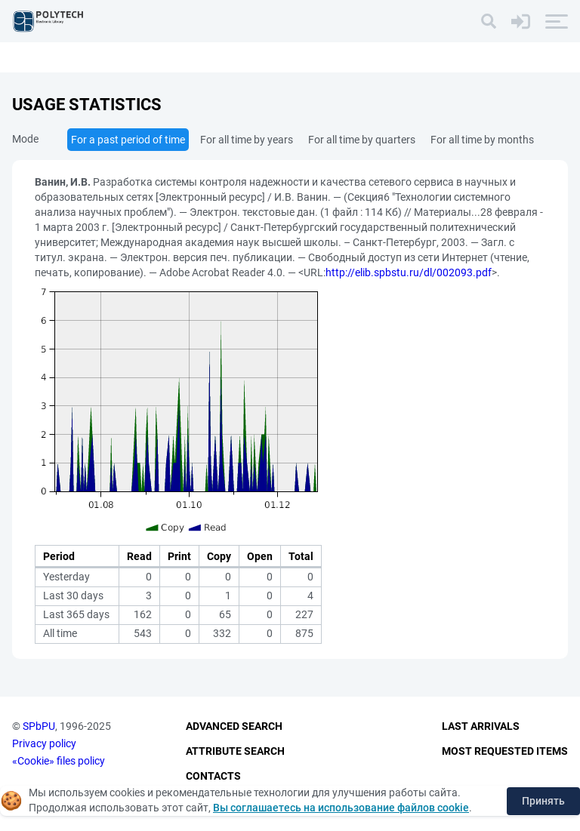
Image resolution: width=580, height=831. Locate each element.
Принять (543, 801)
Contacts (213, 776)
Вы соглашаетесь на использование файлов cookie (341, 808)
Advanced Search (234, 726)
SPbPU (39, 726)
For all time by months (482, 140)
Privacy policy (44, 743)
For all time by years (246, 140)
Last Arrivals (481, 726)
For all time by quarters (361, 140)
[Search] (488, 21)
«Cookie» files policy (58, 761)
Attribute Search (235, 751)
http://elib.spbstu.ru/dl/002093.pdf (408, 272)
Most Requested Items (505, 751)
